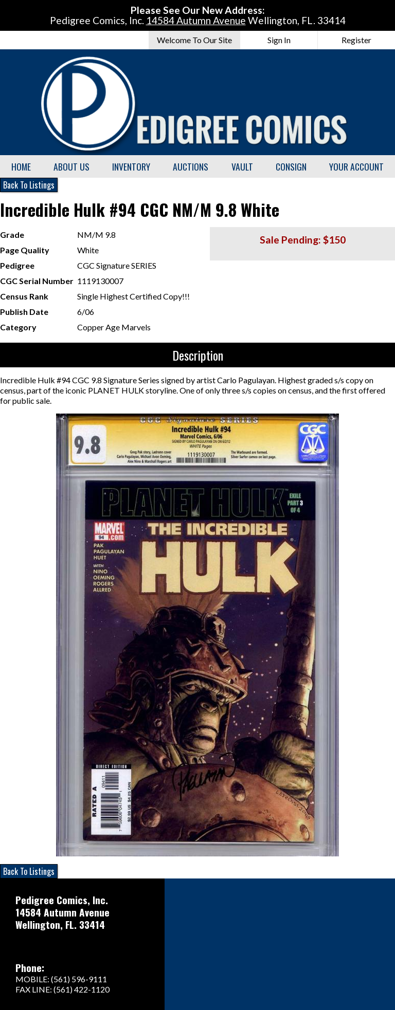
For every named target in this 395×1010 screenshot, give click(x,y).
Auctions (190, 166)
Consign (291, 166)
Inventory (131, 166)
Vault (242, 166)
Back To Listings (29, 185)
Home (21, 166)
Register (356, 40)
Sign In (279, 40)
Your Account (356, 166)
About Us (71, 166)
